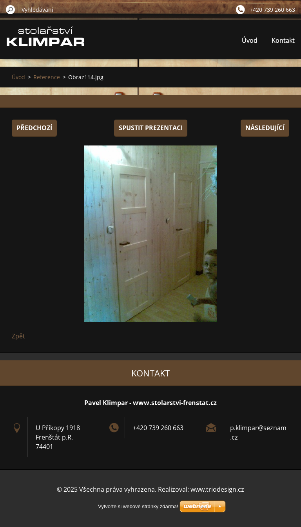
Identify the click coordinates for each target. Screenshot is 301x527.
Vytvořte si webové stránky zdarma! (138, 506)
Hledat (10, 9)
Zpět (18, 336)
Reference (46, 77)
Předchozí (34, 128)
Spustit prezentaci (151, 128)
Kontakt (283, 40)
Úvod (249, 40)
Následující (265, 128)
